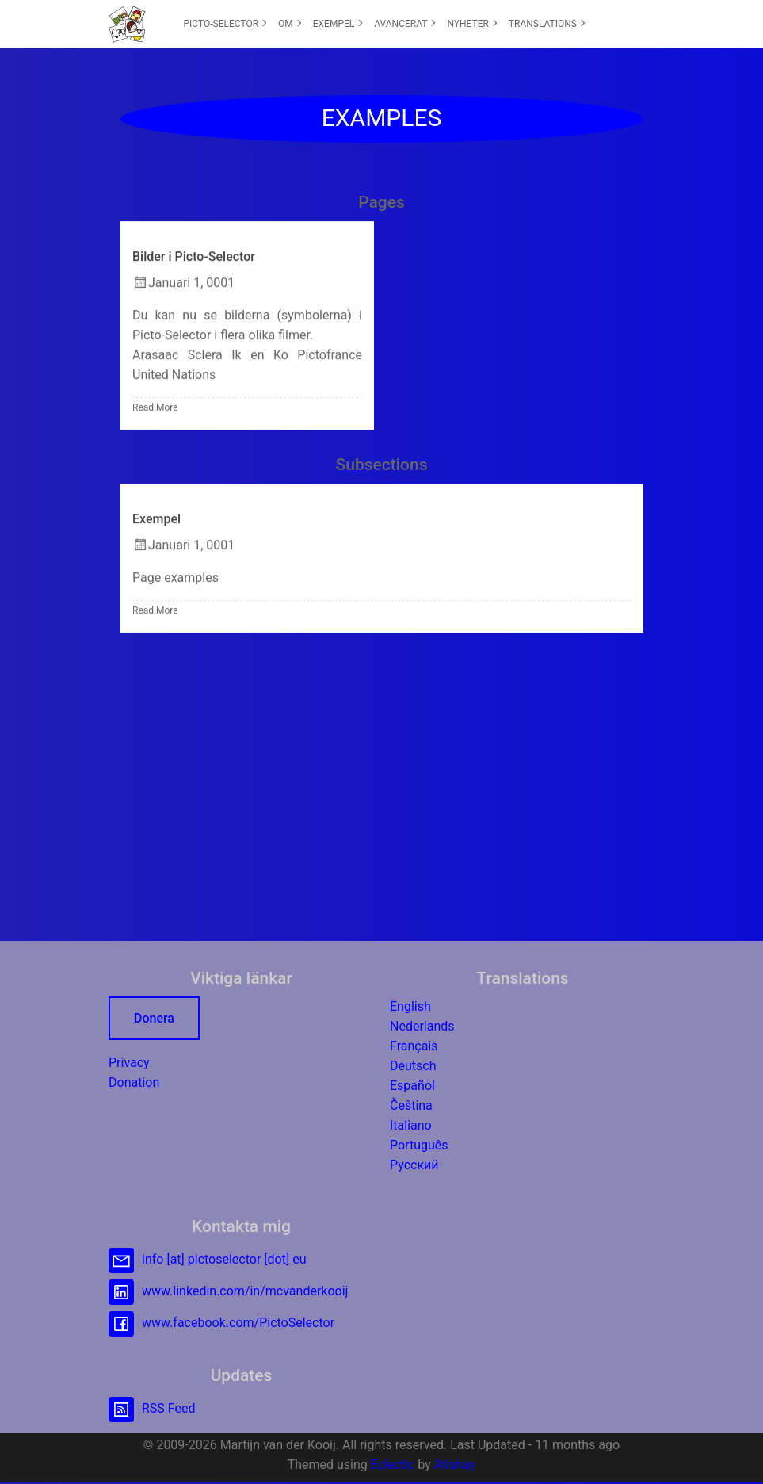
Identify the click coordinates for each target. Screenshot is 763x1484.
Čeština (411, 1105)
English (410, 1006)
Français (414, 1046)
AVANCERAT (404, 23)
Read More (155, 408)
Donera (154, 1018)
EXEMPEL (338, 23)
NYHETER (472, 23)
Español (412, 1085)
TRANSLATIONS (547, 23)
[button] (127, 24)
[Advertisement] (381, 782)
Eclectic (393, 1464)
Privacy (129, 1062)
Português (419, 1145)
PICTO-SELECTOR (225, 23)
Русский (414, 1164)
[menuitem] (225, 24)
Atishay (455, 1464)
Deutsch (413, 1065)
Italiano (411, 1125)
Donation (134, 1082)
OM (289, 23)
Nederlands (422, 1026)
